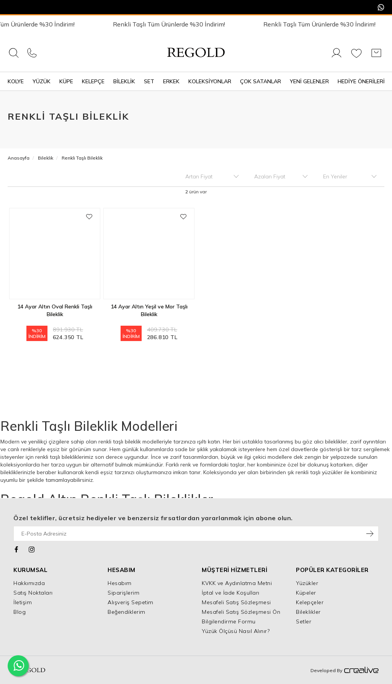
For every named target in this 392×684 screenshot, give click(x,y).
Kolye (16, 81)
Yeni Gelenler (309, 81)
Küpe (66, 81)
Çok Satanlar (260, 81)
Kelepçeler (309, 602)
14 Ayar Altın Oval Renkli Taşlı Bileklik (54, 310)
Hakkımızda (29, 583)
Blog (19, 611)
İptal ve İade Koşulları (231, 592)
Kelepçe (93, 81)
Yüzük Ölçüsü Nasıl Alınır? (236, 631)
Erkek (171, 81)
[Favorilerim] (356, 57)
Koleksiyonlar (209, 81)
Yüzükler (307, 583)
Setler (303, 621)
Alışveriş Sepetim (131, 602)
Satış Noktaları (33, 592)
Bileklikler (308, 611)
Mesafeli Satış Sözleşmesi (236, 602)
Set (149, 81)
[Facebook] (16, 548)
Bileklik (124, 81)
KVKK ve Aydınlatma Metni (237, 583)
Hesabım (120, 583)
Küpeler (306, 592)
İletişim (22, 602)
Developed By (344, 670)
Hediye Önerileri (361, 81)
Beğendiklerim (126, 611)
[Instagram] (32, 548)
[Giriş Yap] (336, 57)
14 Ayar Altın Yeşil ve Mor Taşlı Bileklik (149, 310)
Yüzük (42, 81)
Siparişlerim (123, 592)
